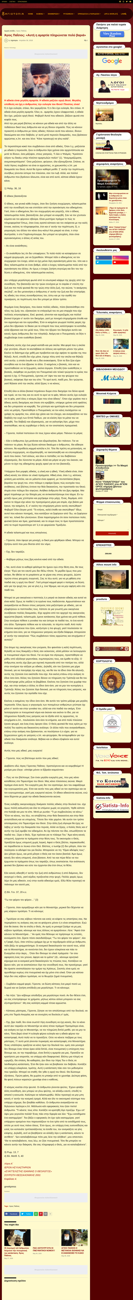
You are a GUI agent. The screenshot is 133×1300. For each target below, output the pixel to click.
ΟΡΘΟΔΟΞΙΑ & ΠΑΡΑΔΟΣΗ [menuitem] (88, 14)
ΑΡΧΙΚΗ (4, 2)
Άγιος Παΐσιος (21, 31)
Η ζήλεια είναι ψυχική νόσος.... (120, 352)
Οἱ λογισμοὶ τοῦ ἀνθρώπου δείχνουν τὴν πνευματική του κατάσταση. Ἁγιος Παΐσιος (16, 1251)
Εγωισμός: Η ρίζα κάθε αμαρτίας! (120, 331)
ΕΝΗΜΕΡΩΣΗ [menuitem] (53, 14)
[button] (117, 14)
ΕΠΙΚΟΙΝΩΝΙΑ (22, 2)
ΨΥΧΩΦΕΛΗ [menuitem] (68, 14)
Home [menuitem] (30, 14)
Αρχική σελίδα (9, 31)
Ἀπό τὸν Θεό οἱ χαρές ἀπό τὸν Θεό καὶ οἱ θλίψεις (103, 353)
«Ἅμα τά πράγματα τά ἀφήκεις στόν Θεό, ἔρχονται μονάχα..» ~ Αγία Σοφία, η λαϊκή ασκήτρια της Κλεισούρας (118, 214)
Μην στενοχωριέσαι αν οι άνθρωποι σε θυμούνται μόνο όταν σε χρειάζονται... (118, 196)
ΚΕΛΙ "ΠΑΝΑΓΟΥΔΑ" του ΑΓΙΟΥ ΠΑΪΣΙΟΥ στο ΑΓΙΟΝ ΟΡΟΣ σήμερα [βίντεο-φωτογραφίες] (118, 231)
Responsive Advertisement (45, 54)
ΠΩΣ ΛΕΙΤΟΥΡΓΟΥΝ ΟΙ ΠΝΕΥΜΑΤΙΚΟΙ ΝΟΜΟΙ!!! (44, 1249)
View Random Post (112, 34)
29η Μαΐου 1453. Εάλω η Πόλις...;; (103, 331)
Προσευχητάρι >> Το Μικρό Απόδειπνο (108, 182)
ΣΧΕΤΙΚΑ (12, 2)
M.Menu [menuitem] (39, 14)
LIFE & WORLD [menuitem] (110, 14)
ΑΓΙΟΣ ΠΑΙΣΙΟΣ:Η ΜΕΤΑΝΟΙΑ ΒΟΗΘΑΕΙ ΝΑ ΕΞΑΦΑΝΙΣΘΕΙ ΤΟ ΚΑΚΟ (72, 1250)
